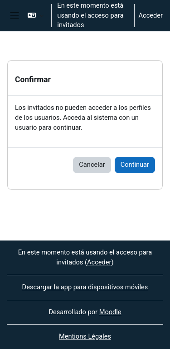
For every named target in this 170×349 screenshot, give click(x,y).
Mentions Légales (85, 336)
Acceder (150, 15)
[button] (35, 15)
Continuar (135, 164)
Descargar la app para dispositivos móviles (85, 287)
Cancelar (92, 164)
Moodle (110, 312)
